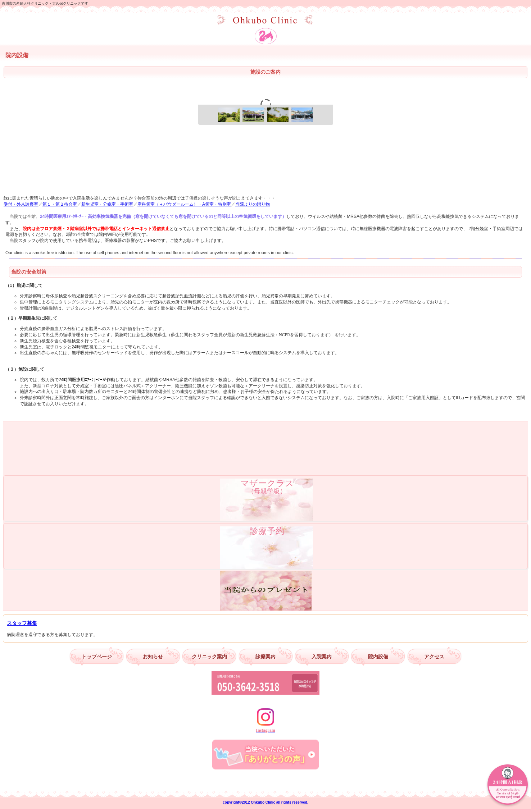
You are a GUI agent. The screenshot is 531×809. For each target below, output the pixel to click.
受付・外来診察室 (21, 204)
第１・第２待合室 (59, 204)
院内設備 (378, 656)
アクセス (434, 656)
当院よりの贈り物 (252, 204)
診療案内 (265, 656)
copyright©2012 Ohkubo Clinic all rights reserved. (265, 802)
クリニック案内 (209, 656)
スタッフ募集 (22, 623)
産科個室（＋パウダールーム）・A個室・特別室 (184, 204)
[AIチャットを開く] (507, 785)
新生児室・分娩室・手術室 (107, 204)
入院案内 (322, 656)
